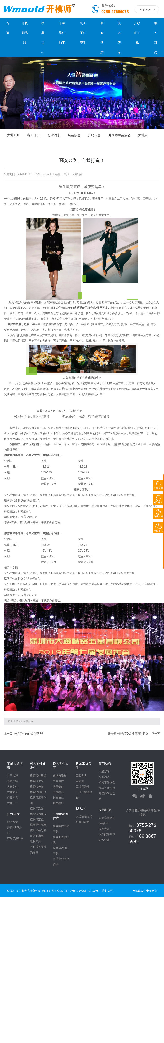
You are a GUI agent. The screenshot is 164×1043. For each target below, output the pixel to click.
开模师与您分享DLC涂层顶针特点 (128, 733)
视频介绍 (12, 781)
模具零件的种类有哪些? (28, 733)
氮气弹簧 (104, 839)
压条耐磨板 (37, 835)
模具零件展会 (107, 782)
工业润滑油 (83, 786)
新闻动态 (105, 763)
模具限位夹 (37, 781)
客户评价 (33, 135)
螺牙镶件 (58, 786)
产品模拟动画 (15, 838)
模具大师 (104, 828)
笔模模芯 (58, 792)
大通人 (143, 135)
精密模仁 (58, 797)
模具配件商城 (107, 834)
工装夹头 (81, 775)
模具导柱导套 (38, 830)
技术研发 (13, 814)
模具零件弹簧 (38, 824)
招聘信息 (94, 135)
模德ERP (104, 823)
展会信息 (74, 135)
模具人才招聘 (107, 787)
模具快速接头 (38, 813)
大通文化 (12, 786)
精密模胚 (58, 803)
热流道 (34, 852)
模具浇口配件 (38, 792)
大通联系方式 (84, 816)
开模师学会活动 (119, 135)
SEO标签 (93, 890)
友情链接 (105, 810)
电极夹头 (35, 841)
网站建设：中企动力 (145, 890)
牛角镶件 (58, 781)
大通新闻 (13, 135)
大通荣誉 (12, 792)
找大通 (80, 808)
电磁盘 (80, 781)
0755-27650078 (115, 11)
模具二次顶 (37, 808)
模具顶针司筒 (38, 775)
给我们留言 (83, 821)
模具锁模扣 (37, 786)
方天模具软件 (107, 817)
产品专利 (12, 797)
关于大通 (12, 775)
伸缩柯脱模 (59, 775)
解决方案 (12, 821)
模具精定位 (37, 819)
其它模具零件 (38, 846)
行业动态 (54, 135)
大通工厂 (12, 803)
